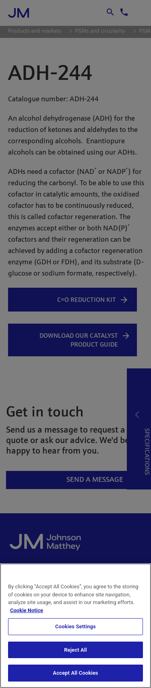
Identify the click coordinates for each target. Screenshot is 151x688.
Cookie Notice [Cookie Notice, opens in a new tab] (26, 610)
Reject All (75, 650)
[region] (75, 625)
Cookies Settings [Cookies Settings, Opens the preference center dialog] (75, 626)
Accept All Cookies (75, 673)
